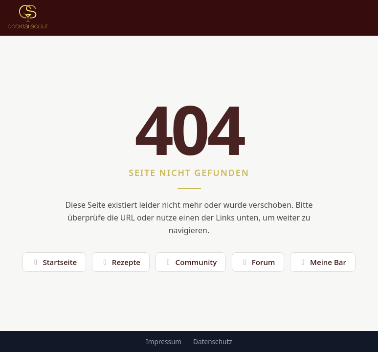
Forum (258, 262)
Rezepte (120, 262)
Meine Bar (322, 262)
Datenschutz (212, 341)
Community (190, 262)
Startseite (54, 262)
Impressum (163, 341)
